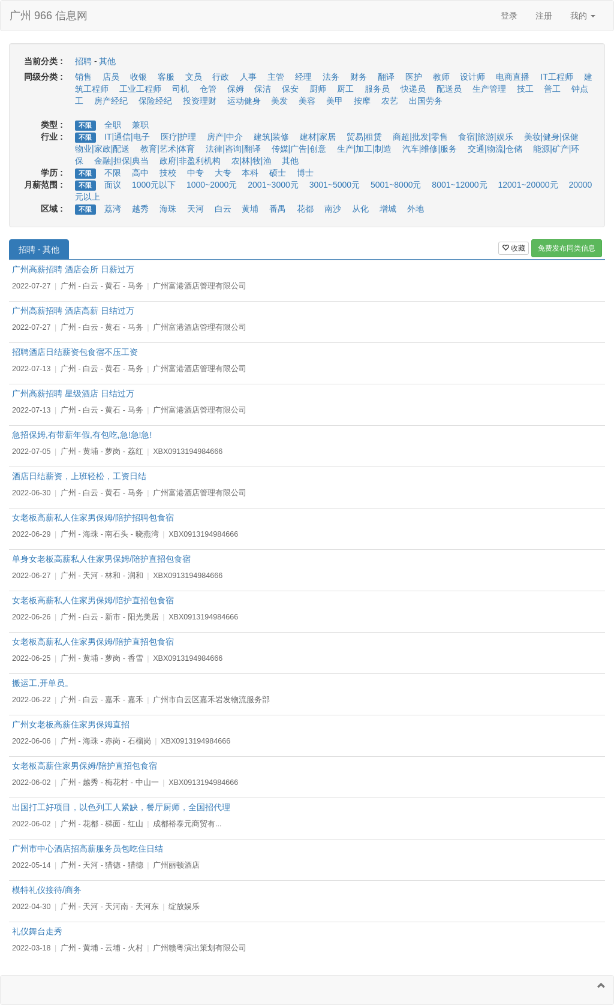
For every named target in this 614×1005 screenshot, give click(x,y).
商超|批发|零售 (420, 137)
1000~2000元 (211, 184)
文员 (193, 77)
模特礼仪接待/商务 (47, 890)
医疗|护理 (179, 137)
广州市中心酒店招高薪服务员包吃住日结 (87, 848)
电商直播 (512, 77)
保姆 (235, 89)
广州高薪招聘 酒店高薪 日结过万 (73, 310)
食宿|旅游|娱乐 (485, 137)
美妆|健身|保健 (551, 137)
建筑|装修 (272, 137)
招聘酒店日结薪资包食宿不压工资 (75, 352)
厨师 (317, 89)
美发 (279, 101)
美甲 (334, 101)
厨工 (345, 89)
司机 (180, 89)
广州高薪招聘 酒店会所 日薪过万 (73, 269)
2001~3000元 (273, 184)
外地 (415, 208)
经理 (303, 77)
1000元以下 (154, 184)
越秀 (140, 208)
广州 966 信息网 (49, 16)
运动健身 (244, 101)
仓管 (208, 89)
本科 (250, 172)
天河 (195, 208)
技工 (525, 89)
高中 (140, 172)
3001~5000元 (334, 184)
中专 (195, 172)
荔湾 (112, 208)
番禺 (277, 208)
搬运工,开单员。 (42, 683)
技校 (167, 172)
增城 (388, 208)
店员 (111, 77)
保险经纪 (155, 101)
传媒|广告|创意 (299, 149)
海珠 (167, 208)
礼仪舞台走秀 (37, 931)
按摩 (362, 101)
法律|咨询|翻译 (233, 149)
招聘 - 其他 (39, 249)
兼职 (140, 125)
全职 (112, 125)
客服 (166, 77)
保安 (290, 89)
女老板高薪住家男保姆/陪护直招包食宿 (84, 766)
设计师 (472, 77)
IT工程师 (556, 77)
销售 (83, 77)
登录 (509, 15)
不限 (85, 125)
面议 (112, 184)
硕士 (277, 172)
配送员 (449, 89)
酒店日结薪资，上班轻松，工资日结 (79, 476)
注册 (543, 15)
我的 (582, 15)
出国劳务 (426, 101)
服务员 (377, 89)
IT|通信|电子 (127, 137)
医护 (413, 77)
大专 (223, 172)
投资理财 (199, 101)
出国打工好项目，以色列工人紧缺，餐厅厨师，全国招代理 (121, 807)
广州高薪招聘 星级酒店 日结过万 (73, 393)
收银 (138, 77)
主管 (275, 77)
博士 (305, 172)
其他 (107, 61)
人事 (248, 77)
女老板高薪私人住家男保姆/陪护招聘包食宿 (93, 517)
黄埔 (250, 208)
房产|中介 (225, 137)
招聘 (83, 61)
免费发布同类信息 (566, 248)
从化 (360, 208)
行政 (220, 77)
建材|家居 (318, 137)
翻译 (386, 77)
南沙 (332, 208)
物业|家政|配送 (102, 149)
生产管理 (489, 89)
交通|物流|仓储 (495, 149)
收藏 (513, 248)
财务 (358, 77)
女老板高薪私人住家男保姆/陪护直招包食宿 (93, 600)
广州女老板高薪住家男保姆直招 (71, 724)
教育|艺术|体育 (167, 149)
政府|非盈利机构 (190, 161)
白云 (223, 208)
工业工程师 (140, 89)
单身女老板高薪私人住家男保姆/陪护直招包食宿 (101, 559)
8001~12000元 (459, 184)
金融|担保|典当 (121, 161)
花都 (305, 208)
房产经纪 (111, 101)
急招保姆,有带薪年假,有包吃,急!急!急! (82, 435)
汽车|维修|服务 (429, 149)
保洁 (262, 89)
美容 (307, 101)
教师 (441, 77)
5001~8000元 (396, 184)
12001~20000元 (528, 184)
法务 (331, 77)
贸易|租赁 (365, 137)
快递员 (413, 89)
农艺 (389, 101)
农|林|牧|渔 (251, 161)
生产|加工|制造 (364, 149)
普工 (552, 89)
